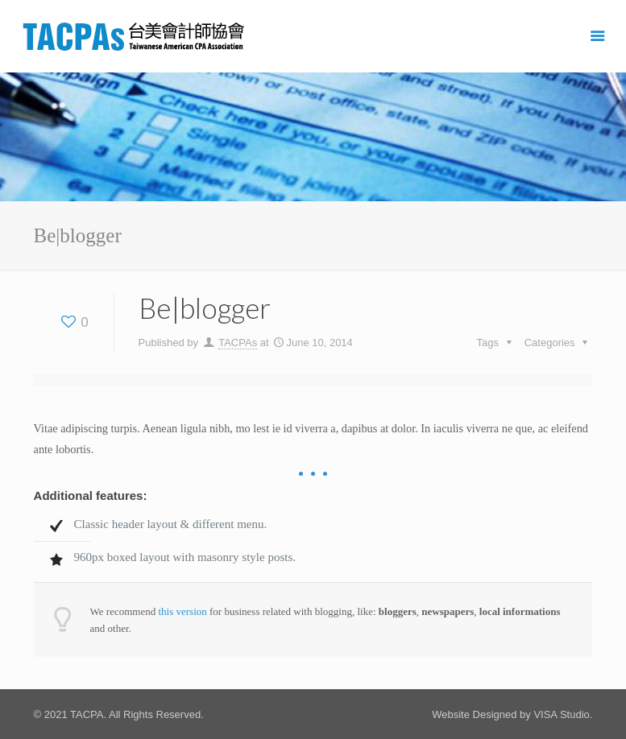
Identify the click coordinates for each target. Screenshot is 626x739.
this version (182, 611)
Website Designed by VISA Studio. (512, 714)
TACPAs (237, 342)
